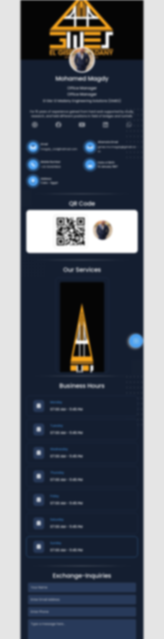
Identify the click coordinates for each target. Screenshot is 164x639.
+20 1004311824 (51, 167)
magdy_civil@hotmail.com (59, 149)
